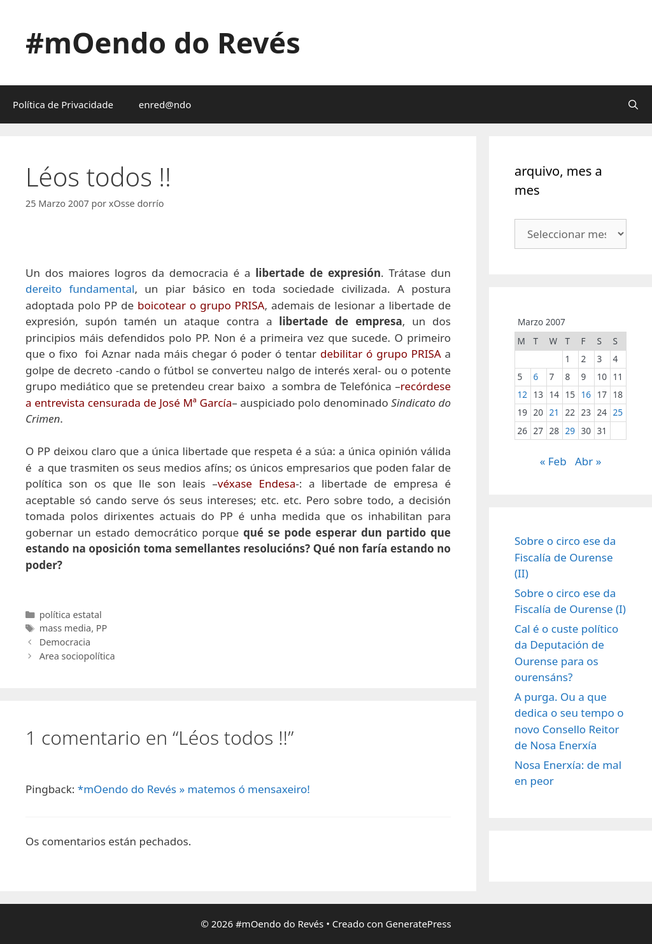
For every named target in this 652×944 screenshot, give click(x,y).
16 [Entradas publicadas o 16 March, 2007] (586, 394)
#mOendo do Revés (163, 42)
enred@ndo (165, 104)
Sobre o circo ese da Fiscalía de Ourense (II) (565, 557)
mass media (65, 628)
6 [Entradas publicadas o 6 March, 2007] (535, 376)
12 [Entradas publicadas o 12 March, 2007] (522, 394)
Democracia (64, 642)
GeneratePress (418, 923)
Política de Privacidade (63, 104)
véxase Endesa (256, 483)
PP (101, 628)
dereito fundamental (79, 288)
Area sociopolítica (77, 656)
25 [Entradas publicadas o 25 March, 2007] (618, 412)
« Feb (553, 461)
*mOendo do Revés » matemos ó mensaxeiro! (194, 789)
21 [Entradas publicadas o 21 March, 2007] (554, 412)
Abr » (588, 461)
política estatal (70, 615)
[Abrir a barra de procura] (633, 104)
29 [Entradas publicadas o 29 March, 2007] (570, 431)
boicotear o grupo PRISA (201, 305)
